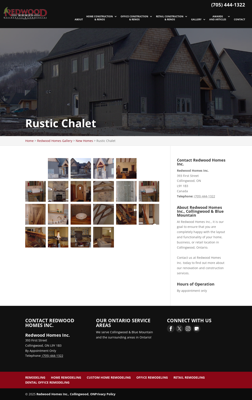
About (79, 19)
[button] (35, 168)
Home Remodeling (66, 377)
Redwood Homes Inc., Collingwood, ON (65, 394)
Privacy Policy (105, 394)
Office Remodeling (152, 377)
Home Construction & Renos (99, 18)
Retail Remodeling (189, 377)
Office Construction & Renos (134, 18)
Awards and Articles (217, 18)
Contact (239, 19)
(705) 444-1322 (228, 4)
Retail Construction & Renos (169, 18)
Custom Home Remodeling (109, 377)
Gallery (196, 19)
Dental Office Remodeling (47, 382)
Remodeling (35, 377)
